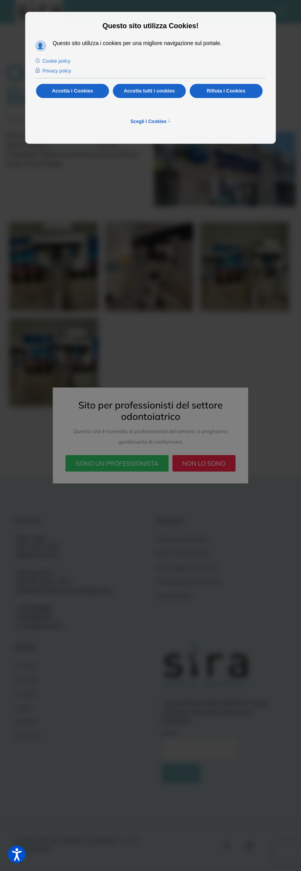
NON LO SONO (203, 463)
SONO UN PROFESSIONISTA (117, 463)
